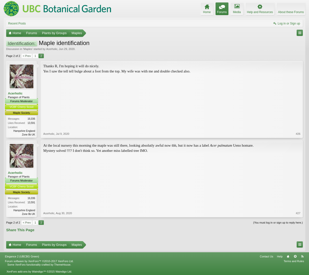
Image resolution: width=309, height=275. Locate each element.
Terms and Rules (294, 261)
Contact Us (266, 256)
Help (280, 256)
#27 (298, 213)
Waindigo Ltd (63, 271)
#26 (298, 133)
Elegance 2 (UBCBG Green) (22, 256)
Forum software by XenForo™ (39, 261)
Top (295, 256)
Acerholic (51, 48)
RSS (302, 256)
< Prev (27, 55)
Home (288, 256)
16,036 (31, 118)
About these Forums (291, 12)
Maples (27, 48)
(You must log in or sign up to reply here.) (278, 222)
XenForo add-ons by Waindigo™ (26, 271)
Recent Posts (17, 23)
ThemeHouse (62, 264)
